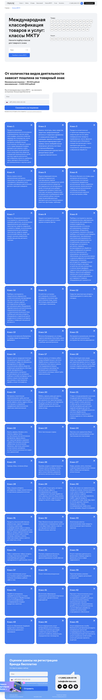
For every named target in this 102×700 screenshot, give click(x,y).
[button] (89, 3)
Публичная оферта (14, 695)
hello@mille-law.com (67, 681)
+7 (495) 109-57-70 (67, 678)
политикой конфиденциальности (34, 111)
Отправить (29, 688)
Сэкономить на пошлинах (26, 108)
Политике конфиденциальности (31, 684)
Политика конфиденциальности (59, 696)
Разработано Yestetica (61, 695)
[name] (27, 96)
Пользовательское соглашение (16, 696)
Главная (7, 8)
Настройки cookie (38, 696)
